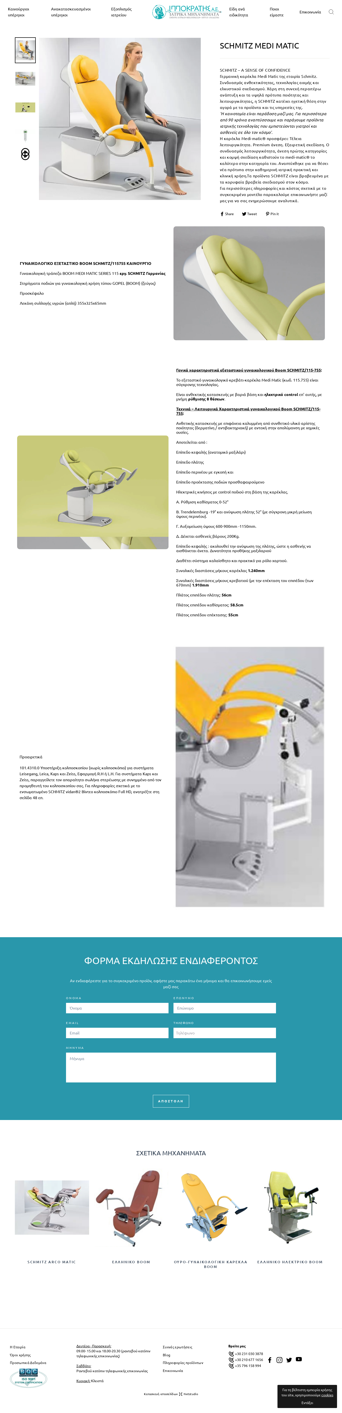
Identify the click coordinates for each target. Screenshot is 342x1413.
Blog (166, 1355)
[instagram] (279, 1360)
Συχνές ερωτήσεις (177, 1347)
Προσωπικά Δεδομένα (28, 1363)
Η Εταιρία (17, 1347)
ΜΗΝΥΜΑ (75, 1047)
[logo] (187, 12)
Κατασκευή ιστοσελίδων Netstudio (171, 1394)
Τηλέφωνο (183, 1022)
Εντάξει (307, 1403)
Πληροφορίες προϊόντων (183, 1363)
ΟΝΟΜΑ (74, 998)
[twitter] (289, 1360)
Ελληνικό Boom (131, 1262)
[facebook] (270, 1360)
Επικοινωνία (310, 12)
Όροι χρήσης (20, 1355)
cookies (327, 1395)
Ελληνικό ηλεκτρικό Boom (290, 1262)
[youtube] (299, 1359)
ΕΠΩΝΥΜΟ (183, 998)
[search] (331, 12)
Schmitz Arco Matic (52, 1262)
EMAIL (72, 1022)
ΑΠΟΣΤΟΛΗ (171, 1101)
